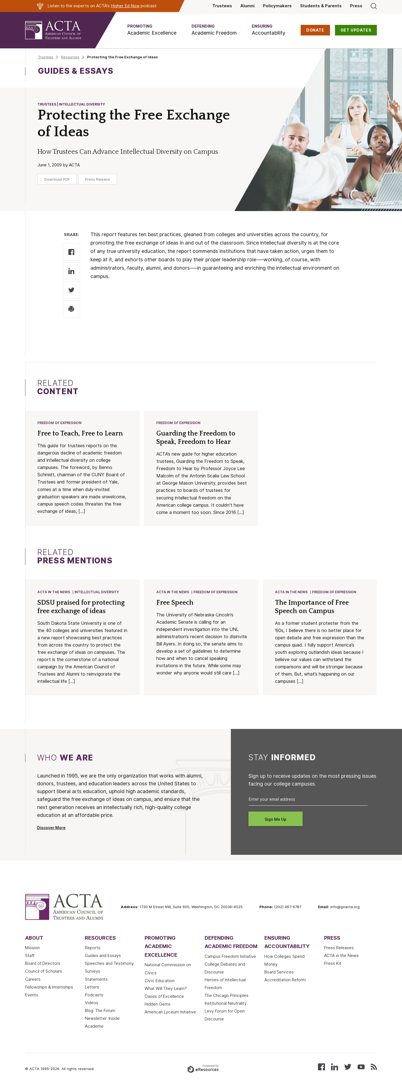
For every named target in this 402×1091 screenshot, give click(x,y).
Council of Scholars (43, 972)
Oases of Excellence (164, 997)
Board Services (279, 973)
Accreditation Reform (285, 981)
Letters (92, 988)
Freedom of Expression (60, 423)
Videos (91, 1003)
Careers (32, 980)
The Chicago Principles (226, 996)
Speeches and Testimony (109, 964)
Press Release (97, 179)
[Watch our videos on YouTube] (361, 1067)
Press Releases (339, 948)
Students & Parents (321, 5)
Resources (70, 57)
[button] (151, 30)
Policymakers (277, 5)
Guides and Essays (103, 956)
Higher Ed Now (125, 5)
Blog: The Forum (100, 1011)
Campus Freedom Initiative (230, 957)
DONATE (315, 30)
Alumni (247, 5)
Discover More (51, 829)
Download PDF (57, 179)
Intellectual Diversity (97, 593)
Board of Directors (42, 964)
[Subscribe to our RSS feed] (374, 1067)
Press (356, 5)
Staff (29, 956)
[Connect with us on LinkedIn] (334, 1067)
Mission (32, 948)
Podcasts (94, 996)
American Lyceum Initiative (170, 1013)
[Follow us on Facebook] (321, 1067)
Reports (92, 948)
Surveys (92, 972)
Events (31, 996)
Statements (96, 980)
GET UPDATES (356, 30)
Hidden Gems (158, 1005)
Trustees (222, 5)
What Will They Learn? (166, 989)
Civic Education (159, 981)
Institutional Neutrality (226, 1004)
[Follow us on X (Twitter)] (347, 1067)
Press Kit (332, 964)
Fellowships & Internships (49, 988)
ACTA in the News (54, 593)
